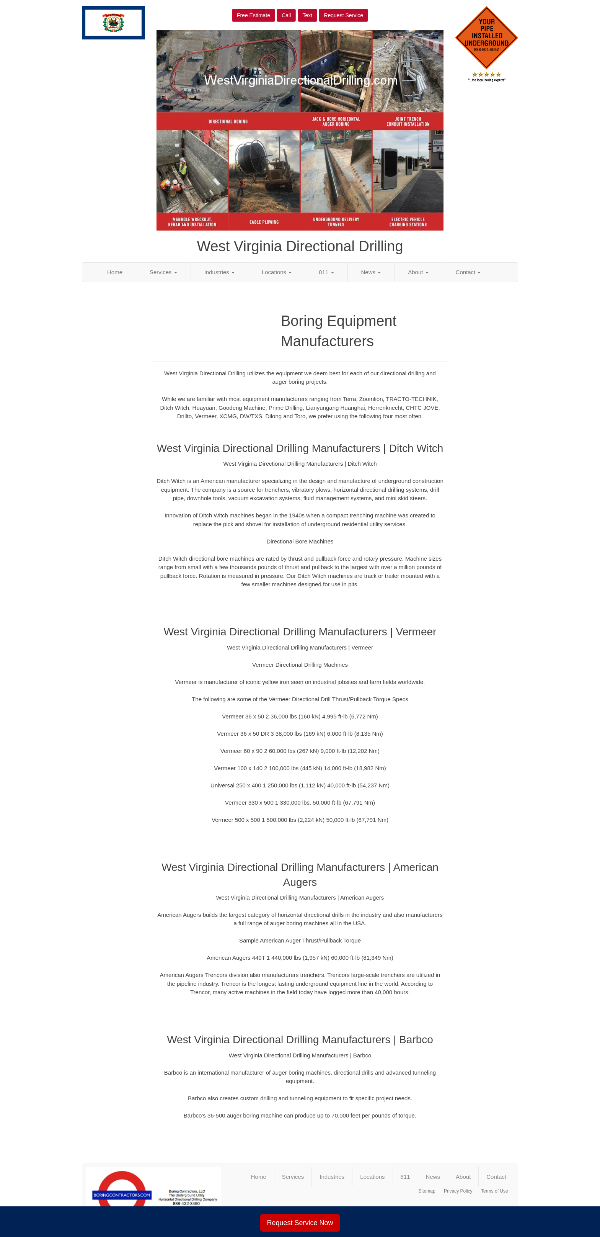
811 (326, 272)
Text (308, 15)
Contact (468, 272)
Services (163, 272)
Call (286, 15)
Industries (219, 272)
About (418, 272)
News (371, 272)
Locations (277, 272)
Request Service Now (300, 1223)
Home (114, 272)
